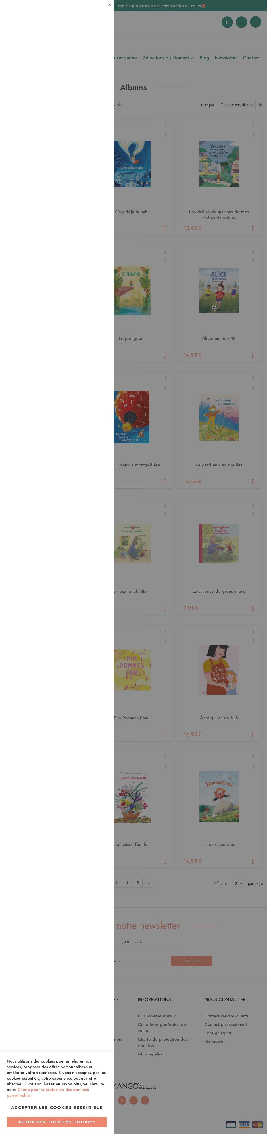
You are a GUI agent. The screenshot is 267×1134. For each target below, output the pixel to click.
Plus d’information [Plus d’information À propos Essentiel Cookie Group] (90, 52)
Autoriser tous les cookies (56, 1122)
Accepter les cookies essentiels (57, 1107)
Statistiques (98, 77)
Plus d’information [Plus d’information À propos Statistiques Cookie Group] (90, 113)
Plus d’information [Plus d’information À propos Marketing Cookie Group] (90, 173)
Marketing (98, 137)
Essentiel (98, 11)
